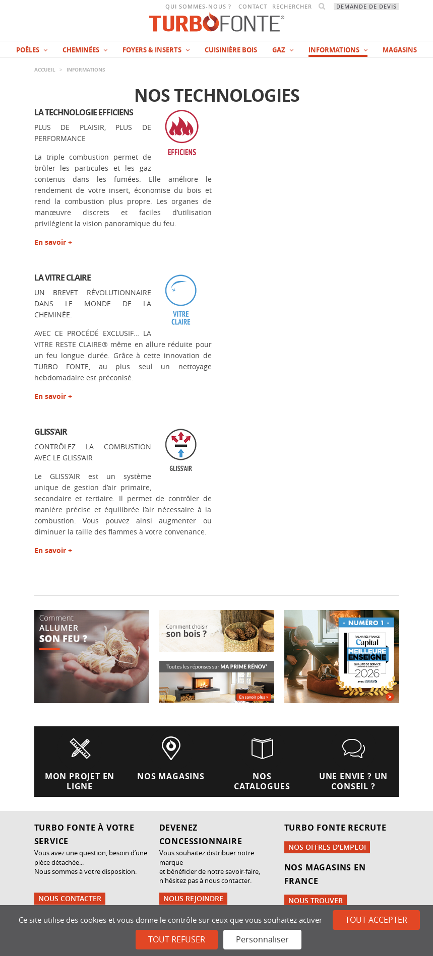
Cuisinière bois (231, 49)
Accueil (44, 69)
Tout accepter (376, 919)
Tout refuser (176, 939)
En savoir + (53, 242)
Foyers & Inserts (156, 49)
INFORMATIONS (337, 49)
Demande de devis (366, 6)
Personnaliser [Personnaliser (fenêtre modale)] (262, 939)
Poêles (31, 49)
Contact (252, 6)
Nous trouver (315, 900)
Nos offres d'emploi (327, 847)
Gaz (282, 49)
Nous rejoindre (193, 898)
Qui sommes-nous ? (198, 6)
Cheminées (85, 49)
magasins (400, 49)
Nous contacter (69, 898)
